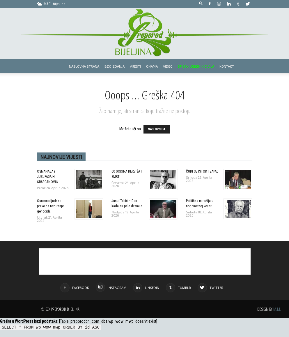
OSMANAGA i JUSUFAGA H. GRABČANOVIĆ (47, 176)
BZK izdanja (114, 66)
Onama (152, 66)
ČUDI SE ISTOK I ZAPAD (202, 171)
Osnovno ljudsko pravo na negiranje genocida (50, 206)
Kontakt (226, 66)
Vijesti (135, 66)
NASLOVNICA (156, 129)
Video (168, 66)
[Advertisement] (145, 261)
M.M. (277, 309)
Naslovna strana (84, 66)
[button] (200, 4)
